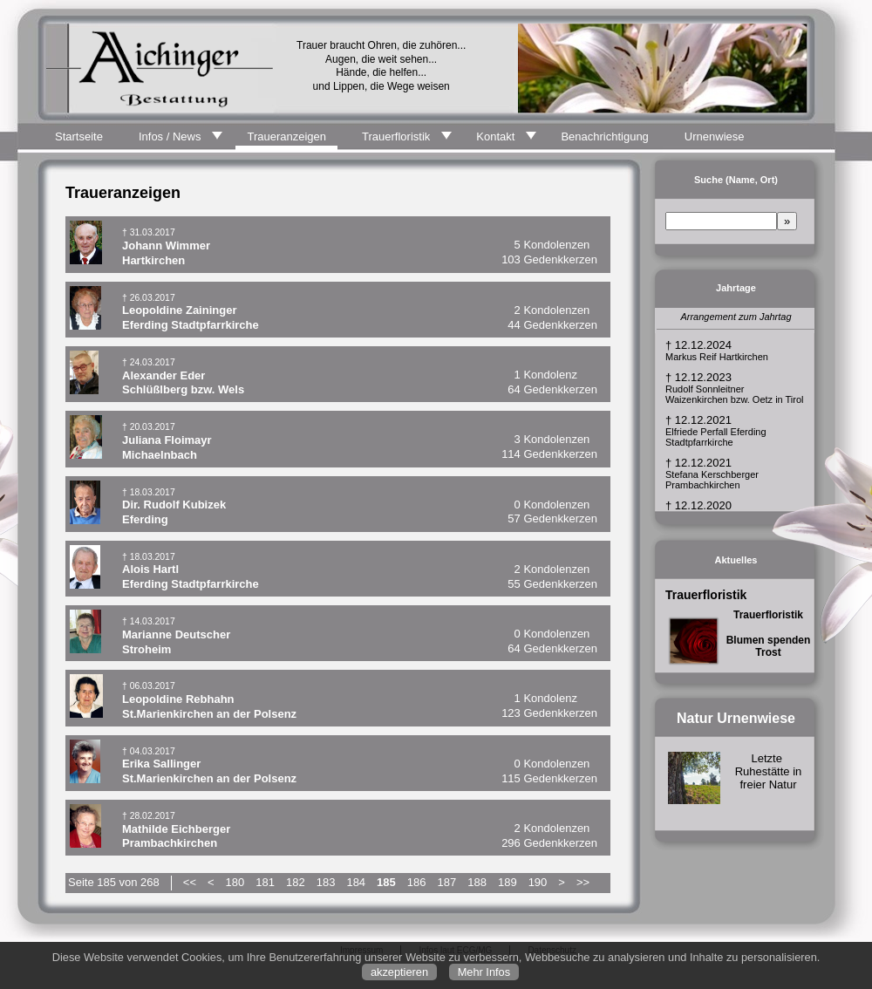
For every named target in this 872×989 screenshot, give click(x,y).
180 (235, 882)
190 (538, 882)
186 (416, 882)
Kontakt (495, 136)
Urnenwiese (715, 136)
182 (295, 882)
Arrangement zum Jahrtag (735, 316)
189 (507, 882)
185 (386, 882)
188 (477, 882)
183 (326, 882)
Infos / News (170, 136)
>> (582, 882)
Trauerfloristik (396, 136)
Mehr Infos (484, 972)
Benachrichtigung (604, 136)
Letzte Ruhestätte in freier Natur (768, 771)
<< (189, 882)
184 (355, 882)
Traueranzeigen (286, 136)
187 (447, 882)
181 (265, 882)
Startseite (79, 136)
